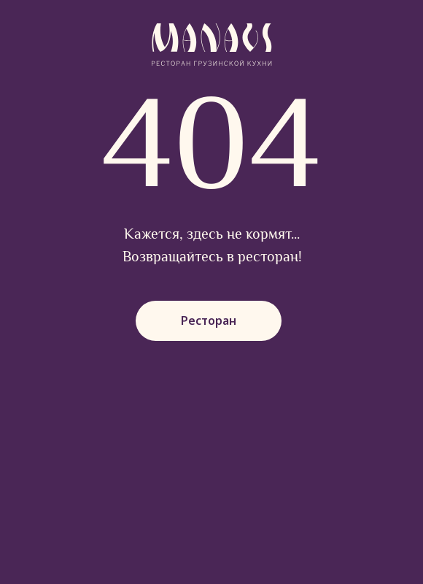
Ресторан (208, 320)
